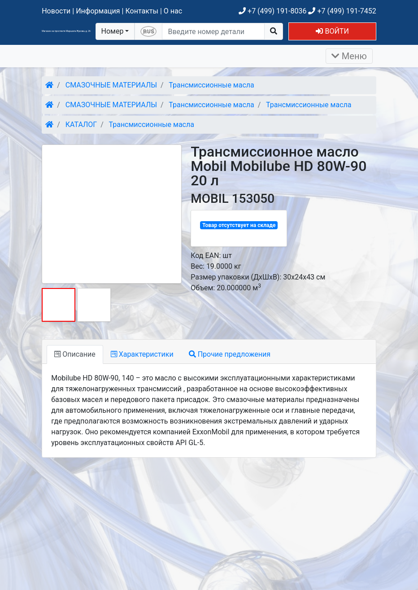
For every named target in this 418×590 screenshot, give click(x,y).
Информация (98, 11)
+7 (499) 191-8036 (272, 11)
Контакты (141, 11)
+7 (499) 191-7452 (342, 11)
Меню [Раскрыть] (349, 56)
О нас (173, 11)
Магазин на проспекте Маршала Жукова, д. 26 (66, 31)
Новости (56, 11)
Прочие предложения (229, 354)
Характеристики (142, 354)
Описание (74, 354)
